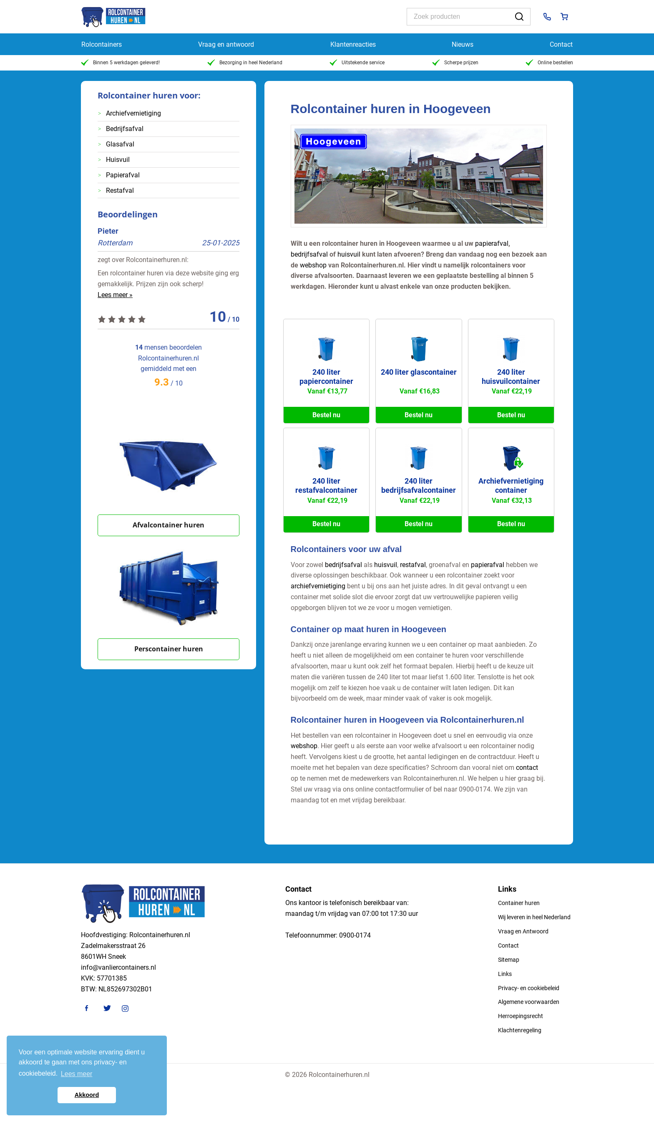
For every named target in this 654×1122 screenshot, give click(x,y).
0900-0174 (355, 935)
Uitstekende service (357, 62)
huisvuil (348, 254)
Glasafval (120, 144)
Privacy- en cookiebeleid (528, 988)
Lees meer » (115, 295)
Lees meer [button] (77, 1073)
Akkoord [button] (87, 1095)
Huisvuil (118, 160)
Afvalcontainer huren (168, 524)
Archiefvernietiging (133, 113)
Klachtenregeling (519, 1030)
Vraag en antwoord (226, 44)
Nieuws (462, 44)
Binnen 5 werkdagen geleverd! (120, 62)
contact (527, 768)
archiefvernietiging (318, 586)
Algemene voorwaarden (528, 1001)
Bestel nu (326, 415)
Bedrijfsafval (124, 129)
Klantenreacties (353, 44)
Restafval (120, 190)
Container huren (519, 903)
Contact (561, 44)
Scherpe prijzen (455, 62)
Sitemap (508, 959)
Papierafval (123, 175)
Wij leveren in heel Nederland (534, 917)
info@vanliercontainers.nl (118, 967)
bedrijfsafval (309, 254)
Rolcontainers (101, 44)
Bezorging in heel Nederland (244, 62)
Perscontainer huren (168, 648)
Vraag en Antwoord (523, 931)
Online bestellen (549, 62)
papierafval (491, 243)
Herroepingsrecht (520, 1016)
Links (505, 974)
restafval (413, 565)
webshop (313, 265)
